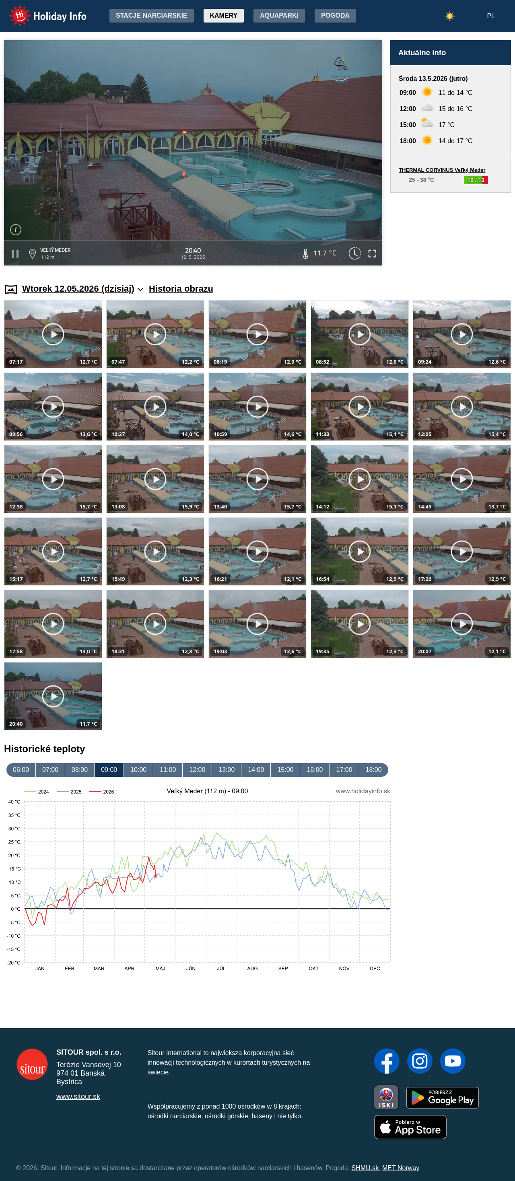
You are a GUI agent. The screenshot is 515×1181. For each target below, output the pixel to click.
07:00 (50, 769)
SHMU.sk (365, 1168)
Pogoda (335, 15)
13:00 (226, 769)
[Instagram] (420, 1062)
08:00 (80, 769)
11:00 (168, 769)
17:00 (344, 769)
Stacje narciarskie (151, 15)
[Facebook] (387, 1062)
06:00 (21, 769)
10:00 (138, 769)
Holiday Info (40, 10)
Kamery (224, 15)
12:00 (197, 769)
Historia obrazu (181, 289)
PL (491, 15)
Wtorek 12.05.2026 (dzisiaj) (82, 289)
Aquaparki (279, 15)
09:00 (109, 769)
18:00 (374, 769)
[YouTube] (453, 1062)
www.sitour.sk (78, 1097)
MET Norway (400, 1168)
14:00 (256, 769)
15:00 (285, 769)
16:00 (315, 769)
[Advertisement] (450, 230)
